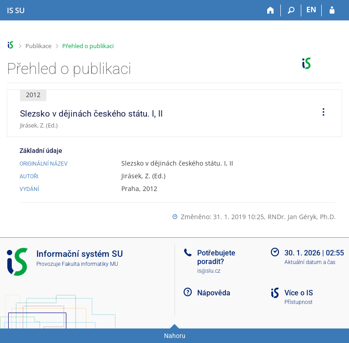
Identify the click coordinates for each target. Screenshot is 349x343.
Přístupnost (298, 302)
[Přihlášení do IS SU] (332, 10)
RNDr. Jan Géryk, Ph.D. (302, 216)
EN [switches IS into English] (311, 10)
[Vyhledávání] (291, 10)
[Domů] (270, 10)
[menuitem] (320, 113)
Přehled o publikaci (88, 46)
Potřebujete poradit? (216, 257)
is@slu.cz (208, 271)
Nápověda (213, 293)
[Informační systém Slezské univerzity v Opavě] (16, 10)
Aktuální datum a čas (309, 262)
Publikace (38, 46)
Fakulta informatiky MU (90, 264)
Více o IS (298, 293)
